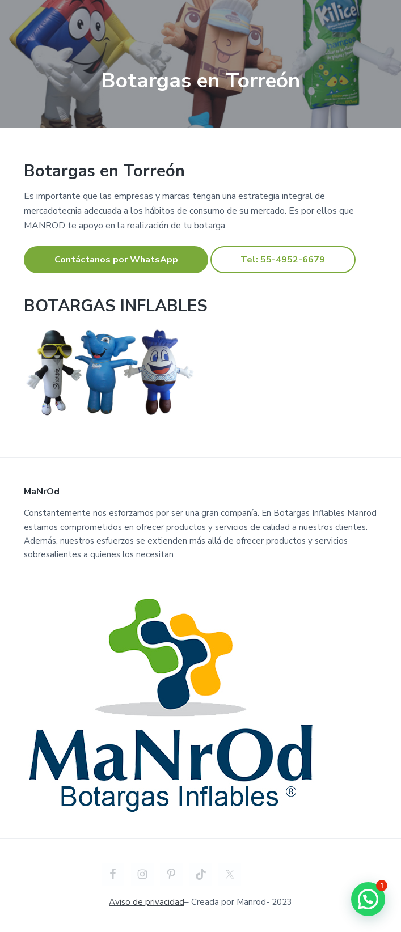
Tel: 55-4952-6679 (282, 259)
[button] (368, 899)
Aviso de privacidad (146, 902)
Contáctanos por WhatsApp (116, 259)
